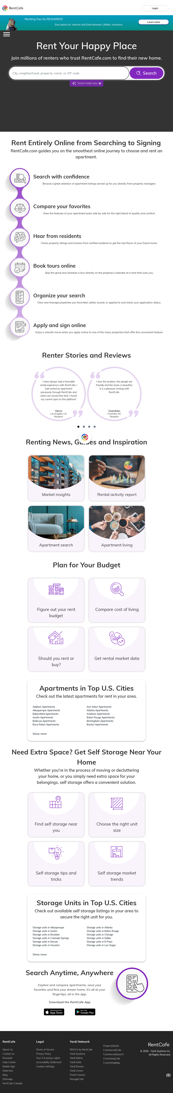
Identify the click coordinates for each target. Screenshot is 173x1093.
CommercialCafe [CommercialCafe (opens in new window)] (112, 1050)
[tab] (78, 427)
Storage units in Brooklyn (46, 934)
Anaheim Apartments (98, 713)
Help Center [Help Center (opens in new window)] (9, 1062)
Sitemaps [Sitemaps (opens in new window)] (8, 1079)
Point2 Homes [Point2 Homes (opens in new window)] (77, 1074)
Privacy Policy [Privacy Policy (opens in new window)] (43, 1053)
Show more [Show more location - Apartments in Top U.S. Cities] (40, 733)
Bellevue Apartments (44, 721)
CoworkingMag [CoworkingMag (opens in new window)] (111, 1062)
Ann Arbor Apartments (99, 706)
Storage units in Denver (45, 941)
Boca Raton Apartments (46, 724)
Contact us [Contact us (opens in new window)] (8, 1053)
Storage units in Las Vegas (101, 945)
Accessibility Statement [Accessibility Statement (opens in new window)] (48, 1062)
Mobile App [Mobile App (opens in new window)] (9, 1066)
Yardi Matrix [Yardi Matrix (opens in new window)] (76, 1058)
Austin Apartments (43, 717)
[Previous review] (19, 398)
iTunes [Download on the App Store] (57, 1010)
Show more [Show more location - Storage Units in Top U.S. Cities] (40, 954)
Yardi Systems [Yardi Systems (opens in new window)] (77, 1053)
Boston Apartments (97, 724)
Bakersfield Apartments (45, 713)
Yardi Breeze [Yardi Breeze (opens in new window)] (77, 1066)
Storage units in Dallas (99, 938)
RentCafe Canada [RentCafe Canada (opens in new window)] (12, 1083)
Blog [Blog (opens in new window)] (5, 1074)
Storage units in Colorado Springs (51, 938)
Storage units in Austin (45, 931)
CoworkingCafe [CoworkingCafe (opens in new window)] (111, 1058)
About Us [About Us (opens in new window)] (8, 1049)
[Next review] (154, 398)
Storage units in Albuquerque (48, 927)
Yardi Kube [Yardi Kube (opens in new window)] (75, 1062)
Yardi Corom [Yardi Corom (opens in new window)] (76, 1070)
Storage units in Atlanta (99, 927)
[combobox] (69, 73)
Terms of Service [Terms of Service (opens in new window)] (45, 1049)
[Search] (146, 73)
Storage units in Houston (46, 945)
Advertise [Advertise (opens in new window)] (8, 1070)
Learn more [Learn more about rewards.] (153, 22)
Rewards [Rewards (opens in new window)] (7, 1058)
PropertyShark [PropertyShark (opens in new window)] (111, 1045)
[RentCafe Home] (159, 1044)
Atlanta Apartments (97, 710)
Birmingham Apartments (100, 721)
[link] (155, 8)
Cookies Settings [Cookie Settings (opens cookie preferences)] (45, 1066)
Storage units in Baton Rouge (103, 931)
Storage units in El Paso (99, 941)
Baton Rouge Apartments (101, 717)
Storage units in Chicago (100, 934)
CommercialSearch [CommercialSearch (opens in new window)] (113, 1054)
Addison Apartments (44, 706)
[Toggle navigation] (6, 34)
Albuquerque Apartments (46, 710)
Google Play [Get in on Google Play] (82, 1010)
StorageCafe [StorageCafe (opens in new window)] (77, 1079)
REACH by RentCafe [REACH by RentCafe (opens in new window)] (81, 1049)
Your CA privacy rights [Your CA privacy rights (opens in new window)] (48, 1058)
